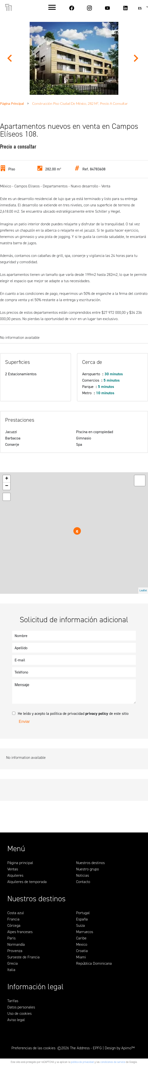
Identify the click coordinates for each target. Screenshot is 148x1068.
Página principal (12, 103)
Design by (120, 1047)
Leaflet (143, 590)
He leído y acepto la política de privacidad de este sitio (73, 713)
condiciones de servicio (112, 1062)
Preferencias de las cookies (33, 1047)
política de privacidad (82, 1062)
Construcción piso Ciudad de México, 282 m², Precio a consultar (80, 103)
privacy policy (96, 713)
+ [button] (6, 478)
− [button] (6, 486)
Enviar (24, 721)
